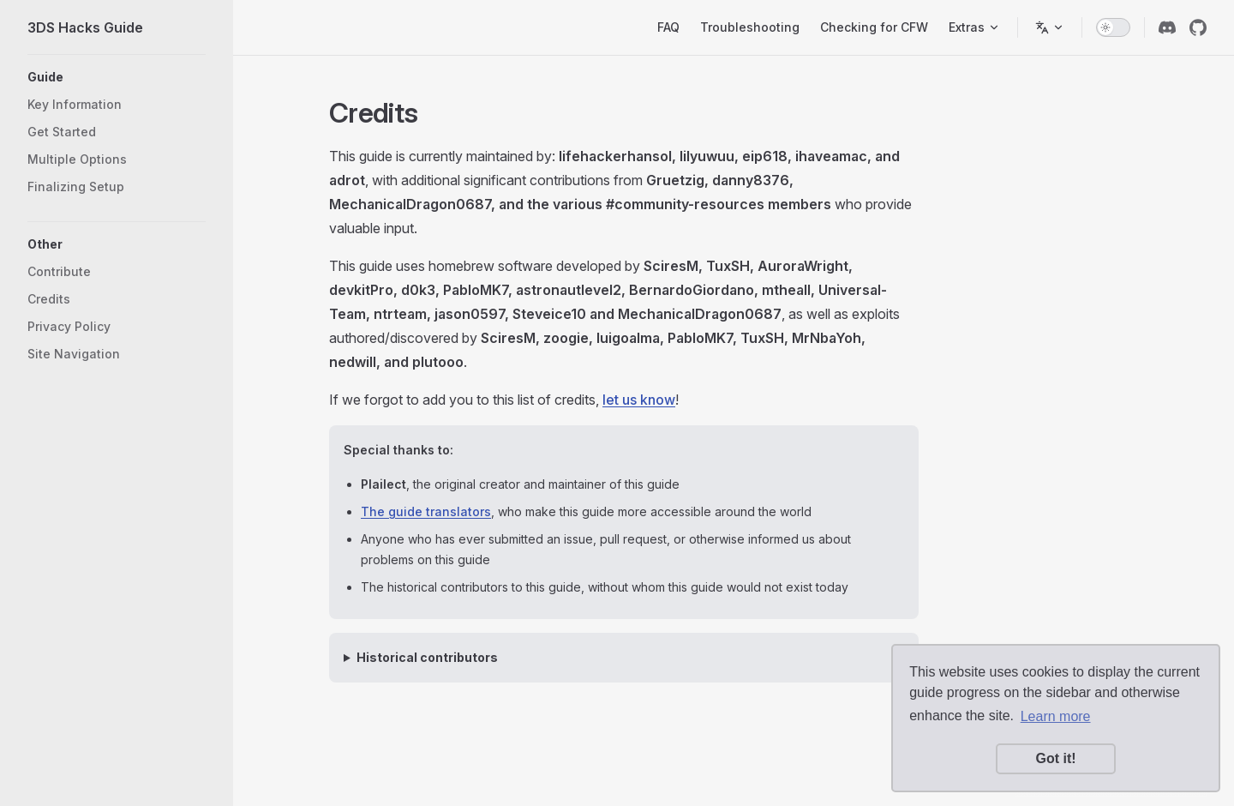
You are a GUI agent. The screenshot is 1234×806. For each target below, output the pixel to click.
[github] (1198, 27)
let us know (638, 399)
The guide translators (426, 511)
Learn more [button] (1056, 716)
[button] (116, 77)
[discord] (1167, 27)
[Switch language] (1050, 27)
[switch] (1113, 27)
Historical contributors (427, 657)
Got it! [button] (1055, 758)
